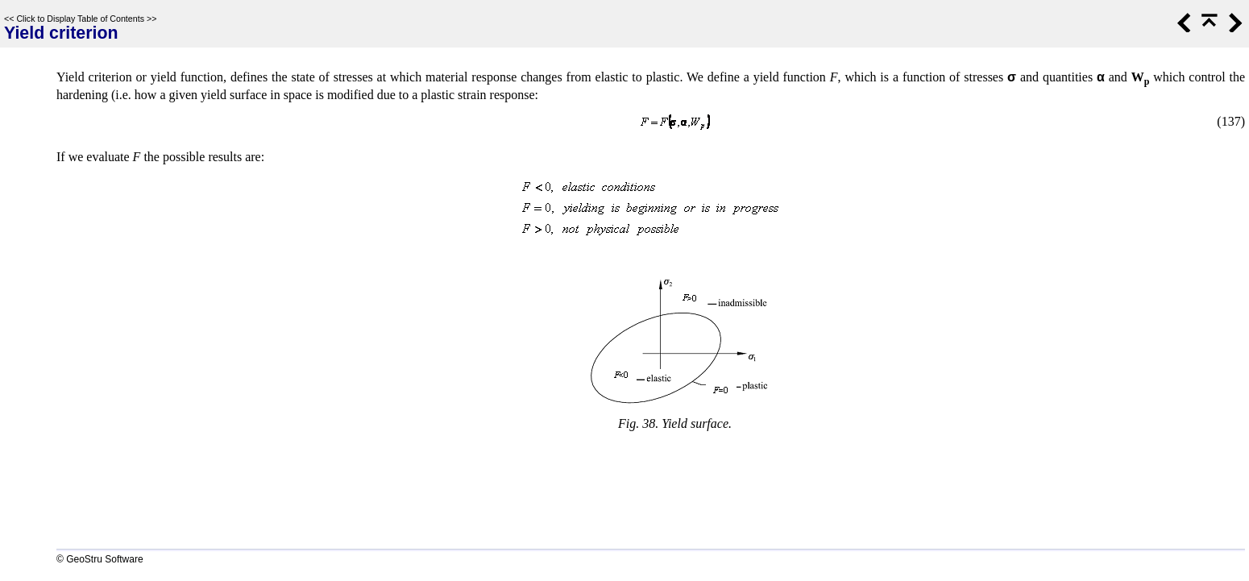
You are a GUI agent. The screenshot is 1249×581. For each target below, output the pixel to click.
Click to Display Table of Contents (80, 18)
